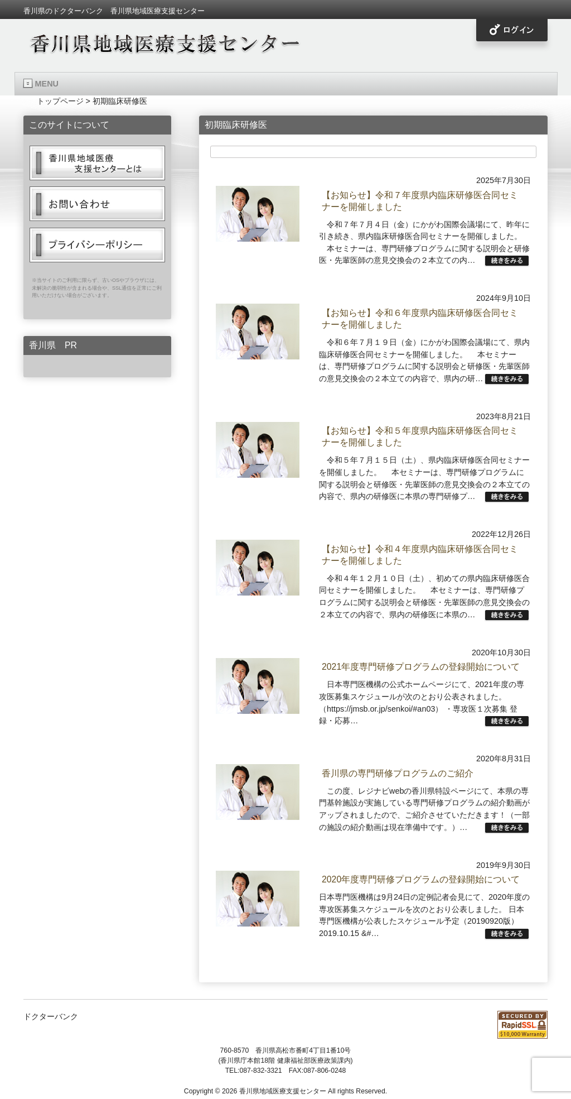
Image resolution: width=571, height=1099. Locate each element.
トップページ (60, 101)
